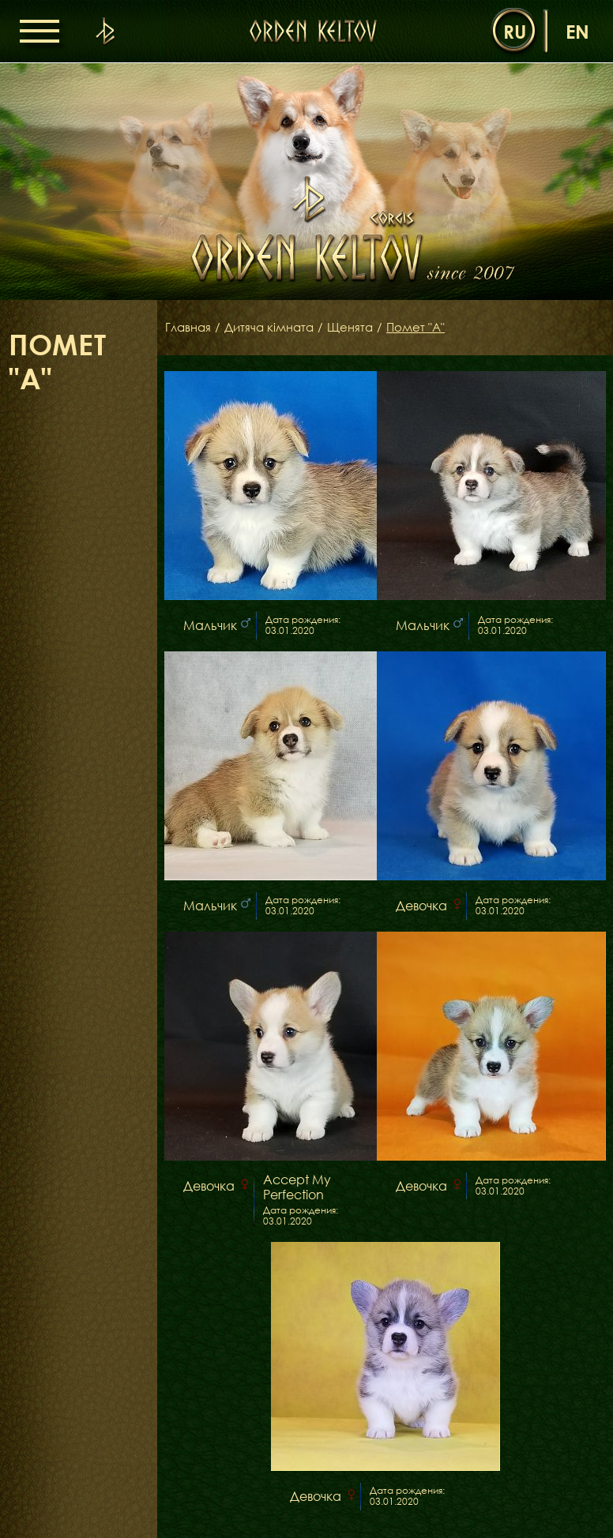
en (577, 31)
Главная (189, 327)
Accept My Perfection (297, 1187)
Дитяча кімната (275, 327)
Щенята (360, 327)
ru (514, 31)
